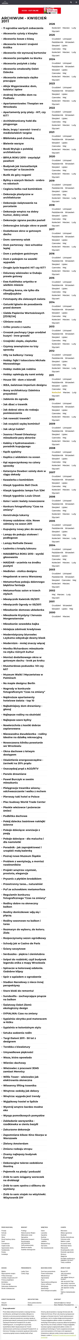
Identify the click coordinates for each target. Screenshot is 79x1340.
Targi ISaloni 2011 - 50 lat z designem (19, 1040)
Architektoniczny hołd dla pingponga (19, 122)
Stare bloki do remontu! (18, 990)
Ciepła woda (5, 1246)
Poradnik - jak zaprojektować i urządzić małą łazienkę (22, 849)
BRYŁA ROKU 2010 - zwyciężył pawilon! (21, 159)
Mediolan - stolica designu (20, 571)
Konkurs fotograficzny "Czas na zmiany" (23, 508)
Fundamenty (5, 1250)
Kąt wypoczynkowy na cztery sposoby (21, 464)
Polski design (6, 1284)
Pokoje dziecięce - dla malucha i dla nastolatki (23, 840)
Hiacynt (3, 1303)
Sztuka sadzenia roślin (17, 1032)
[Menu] (76, 2)
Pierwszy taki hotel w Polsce (21, 796)
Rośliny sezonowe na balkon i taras (22, 922)
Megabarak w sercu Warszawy (22, 576)
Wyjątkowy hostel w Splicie (20, 1101)
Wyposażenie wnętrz (8, 1273)
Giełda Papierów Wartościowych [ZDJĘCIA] (23, 315)
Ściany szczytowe (14, 948)
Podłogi (23, 1231)
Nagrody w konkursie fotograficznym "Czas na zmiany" (24, 690)
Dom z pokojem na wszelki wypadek (20, 261)
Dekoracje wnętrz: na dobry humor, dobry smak (20, 213)
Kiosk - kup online (39, 11)
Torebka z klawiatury (16, 1046)
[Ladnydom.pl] (5, 2)
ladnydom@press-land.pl (62, 1303)
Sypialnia (44, 1235)
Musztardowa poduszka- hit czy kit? (23, 667)
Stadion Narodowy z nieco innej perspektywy (23, 984)
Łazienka (44, 1233)
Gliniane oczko (12, 321)
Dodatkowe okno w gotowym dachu (22, 232)
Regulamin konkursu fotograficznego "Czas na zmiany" (24, 896)
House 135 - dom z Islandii (19, 379)
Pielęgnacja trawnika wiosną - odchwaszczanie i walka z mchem (24, 790)
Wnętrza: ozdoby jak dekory (21, 1090)
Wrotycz (63, 1254)
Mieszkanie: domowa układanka (23, 609)
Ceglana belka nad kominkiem (22, 188)
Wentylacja (44, 1286)
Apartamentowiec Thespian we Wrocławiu (23, 105)
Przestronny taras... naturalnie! (23, 884)
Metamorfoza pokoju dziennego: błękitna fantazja (24, 583)
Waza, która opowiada (17, 1057)
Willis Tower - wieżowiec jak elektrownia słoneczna (21, 1078)
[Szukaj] (71, 2)
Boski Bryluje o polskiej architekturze (18, 150)
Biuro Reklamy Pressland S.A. (64, 1305)
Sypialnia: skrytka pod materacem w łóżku (25, 1020)
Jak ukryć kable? (14, 429)
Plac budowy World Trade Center (24, 802)
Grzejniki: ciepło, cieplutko (20, 341)
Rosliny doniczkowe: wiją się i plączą (21, 914)
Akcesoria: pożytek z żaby (19, 63)
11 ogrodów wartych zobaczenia (23, 28)
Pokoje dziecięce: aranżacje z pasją (21, 832)
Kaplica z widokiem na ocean (21, 457)
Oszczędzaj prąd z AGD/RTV (20, 768)
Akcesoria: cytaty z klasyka (20, 33)
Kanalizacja (44, 1288)
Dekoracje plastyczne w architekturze (18, 196)
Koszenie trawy (66, 1244)
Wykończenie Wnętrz (28, 1233)
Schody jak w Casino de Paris (21, 943)
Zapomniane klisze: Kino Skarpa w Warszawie (25, 1136)
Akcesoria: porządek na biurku (22, 58)
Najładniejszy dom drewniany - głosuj (22, 708)
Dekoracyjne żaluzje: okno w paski (25, 225)
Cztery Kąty (25, 1273)
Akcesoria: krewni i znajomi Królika (20, 46)
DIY (62, 1290)
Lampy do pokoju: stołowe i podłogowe (20, 536)
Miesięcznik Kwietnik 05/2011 (21, 599)
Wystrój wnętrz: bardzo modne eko (23, 1108)
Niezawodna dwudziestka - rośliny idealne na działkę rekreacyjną (25, 736)
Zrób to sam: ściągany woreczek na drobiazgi (23, 1179)
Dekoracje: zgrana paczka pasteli (24, 220)
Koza (42, 1280)
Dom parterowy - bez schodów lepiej (22, 247)
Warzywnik (64, 1248)
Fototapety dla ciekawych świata (24, 299)
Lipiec (65, 45)
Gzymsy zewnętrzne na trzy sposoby (20, 348)
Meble (3, 1271)
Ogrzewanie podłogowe (49, 1282)
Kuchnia (43, 1237)
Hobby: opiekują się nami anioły (23, 374)
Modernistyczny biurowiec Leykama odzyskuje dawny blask (24, 636)
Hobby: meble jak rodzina (19, 369)
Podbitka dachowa (15, 816)
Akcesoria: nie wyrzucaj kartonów (24, 52)
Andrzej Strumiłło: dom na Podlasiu (19, 96)
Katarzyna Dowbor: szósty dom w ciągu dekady (24, 473)
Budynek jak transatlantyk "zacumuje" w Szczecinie (20, 168)
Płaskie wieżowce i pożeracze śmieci (22, 809)
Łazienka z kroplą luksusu (19, 548)
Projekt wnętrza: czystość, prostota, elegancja (20, 872)
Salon (43, 1231)
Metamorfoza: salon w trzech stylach (21, 592)
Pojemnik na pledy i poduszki (22, 1171)
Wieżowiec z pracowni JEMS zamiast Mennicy (21, 1070)
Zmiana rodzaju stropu (17, 1148)
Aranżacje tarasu (66, 1246)
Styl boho (44, 1246)
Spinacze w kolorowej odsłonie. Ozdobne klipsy (23, 970)
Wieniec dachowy (14, 1062)
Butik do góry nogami (17, 174)
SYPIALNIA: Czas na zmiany (20, 1013)
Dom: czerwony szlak (16, 239)
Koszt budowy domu (8, 1239)
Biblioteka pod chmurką (18, 138)
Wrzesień (69, 42)
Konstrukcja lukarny (16, 515)
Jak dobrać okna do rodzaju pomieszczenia (21, 411)
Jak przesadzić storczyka (66, 1274)
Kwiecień (56, 28)
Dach (3, 1241)
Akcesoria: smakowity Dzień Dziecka (21, 70)
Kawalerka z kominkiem (18, 479)
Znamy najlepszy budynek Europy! (20, 1156)
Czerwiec (56, 49)
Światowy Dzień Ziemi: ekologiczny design (17, 1006)
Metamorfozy (45, 1244)
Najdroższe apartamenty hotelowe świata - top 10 (19, 699)
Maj (64, 49)
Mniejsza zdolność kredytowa (22, 629)
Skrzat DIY (64, 1271)
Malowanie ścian (26, 1235)
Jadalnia (44, 1241)
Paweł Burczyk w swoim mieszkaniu (18, 781)
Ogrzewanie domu (7, 1248)
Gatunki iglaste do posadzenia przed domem (22, 306)
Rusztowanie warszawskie (25, 1242)
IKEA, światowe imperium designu (25, 385)
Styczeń (56, 31)
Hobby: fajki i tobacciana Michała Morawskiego (24, 362)
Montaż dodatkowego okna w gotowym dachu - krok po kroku (24, 659)
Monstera (64, 1231)
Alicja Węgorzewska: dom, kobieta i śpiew (20, 88)
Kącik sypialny (12, 451)
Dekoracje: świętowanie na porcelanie (20, 204)
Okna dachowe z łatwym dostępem (19, 753)
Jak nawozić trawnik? (17, 418)
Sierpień (56, 45)
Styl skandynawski (47, 1248)
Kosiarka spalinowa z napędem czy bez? (68, 1259)
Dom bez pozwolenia (48, 1271)
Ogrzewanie (45, 1278)
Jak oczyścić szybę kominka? (21, 423)
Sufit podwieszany (27, 1245)
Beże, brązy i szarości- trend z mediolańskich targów (22, 131)
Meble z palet (65, 1241)
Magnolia (64, 1256)
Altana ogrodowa (66, 1233)
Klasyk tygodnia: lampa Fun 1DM (24, 490)
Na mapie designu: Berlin (19, 683)
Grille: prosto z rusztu (17, 327)
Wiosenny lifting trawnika (19, 1085)
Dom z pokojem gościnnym (20, 253)
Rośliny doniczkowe (67, 1237)
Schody (3, 1233)
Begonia (4, 1305)
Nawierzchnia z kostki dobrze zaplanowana (22, 727)
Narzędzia (24, 1237)
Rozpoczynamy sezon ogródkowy (24, 938)
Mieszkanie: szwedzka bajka (21, 623)
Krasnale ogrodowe (67, 1252)
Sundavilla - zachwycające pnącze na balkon (24, 998)
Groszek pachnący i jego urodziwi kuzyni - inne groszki (24, 334)
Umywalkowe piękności (18, 1052)
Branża (30, 1305)
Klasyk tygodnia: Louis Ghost (21, 495)
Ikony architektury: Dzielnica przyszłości (21, 392)
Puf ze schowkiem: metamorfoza (24, 889)
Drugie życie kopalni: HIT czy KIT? (24, 267)
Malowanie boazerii (27, 1239)
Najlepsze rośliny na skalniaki (22, 714)
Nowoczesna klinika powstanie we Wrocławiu (23, 744)
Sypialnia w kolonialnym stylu (22, 1027)
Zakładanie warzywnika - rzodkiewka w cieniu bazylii (20, 1122)
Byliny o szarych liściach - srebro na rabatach (23, 182)
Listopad (67, 39)
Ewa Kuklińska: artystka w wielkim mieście (20, 283)
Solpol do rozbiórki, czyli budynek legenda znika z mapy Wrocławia (24, 961)
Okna (3, 1237)
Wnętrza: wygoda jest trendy (21, 1096)
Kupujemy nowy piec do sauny (22, 529)
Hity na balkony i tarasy (18, 355)
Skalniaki (64, 1235)
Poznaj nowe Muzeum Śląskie (22, 856)
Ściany (3, 1252)
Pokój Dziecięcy (6, 1276)
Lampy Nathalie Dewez (18, 543)
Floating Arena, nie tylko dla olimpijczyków (21, 292)
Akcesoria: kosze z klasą (18, 38)
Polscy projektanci (7, 1280)
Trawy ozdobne (66, 1262)
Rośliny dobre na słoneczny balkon (20, 905)
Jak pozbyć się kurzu (68, 1283)
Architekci (4, 1282)
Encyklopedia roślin (67, 1250)
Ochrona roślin (65, 1239)
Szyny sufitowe (46, 1284)
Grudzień (56, 39)
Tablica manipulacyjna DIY (68, 1293)
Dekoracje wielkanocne (9, 1286)
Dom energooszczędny (49, 1290)
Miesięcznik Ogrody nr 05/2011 (22, 604)
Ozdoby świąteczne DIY (9, 1278)
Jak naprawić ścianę (67, 1288)
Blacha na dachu (26, 1247)
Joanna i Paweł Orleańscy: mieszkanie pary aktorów (19, 436)
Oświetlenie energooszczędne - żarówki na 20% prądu (23, 762)
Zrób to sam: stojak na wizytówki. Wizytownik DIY (24, 1196)
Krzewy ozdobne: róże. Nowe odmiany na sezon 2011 (21, 522)
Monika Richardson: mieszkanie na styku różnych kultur (23, 650)
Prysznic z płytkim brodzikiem (22, 878)
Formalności (5, 1244)
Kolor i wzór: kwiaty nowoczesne (24, 501)
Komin (3, 1235)
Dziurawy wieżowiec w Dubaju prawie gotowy (22, 275)
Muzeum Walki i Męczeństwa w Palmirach (23, 676)
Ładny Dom (25, 1271)
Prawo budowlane (47, 1273)
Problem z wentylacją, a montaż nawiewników (23, 863)
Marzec (66, 28)
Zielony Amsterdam (15, 1143)
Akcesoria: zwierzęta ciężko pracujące (20, 79)
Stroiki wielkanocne (7, 1288)
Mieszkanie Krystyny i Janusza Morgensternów (22, 617)
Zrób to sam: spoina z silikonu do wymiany (24, 1187)
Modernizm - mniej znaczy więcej (24, 643)
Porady (3, 1231)
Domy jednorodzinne (34, 1303)
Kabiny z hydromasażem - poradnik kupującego (19, 445)
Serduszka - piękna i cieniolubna (24, 954)
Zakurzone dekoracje (16, 1129)
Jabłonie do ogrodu (15, 399)
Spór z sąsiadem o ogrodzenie (22, 976)
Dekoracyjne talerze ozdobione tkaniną (23, 1164)
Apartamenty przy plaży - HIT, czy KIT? (24, 114)
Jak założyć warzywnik (68, 1286)
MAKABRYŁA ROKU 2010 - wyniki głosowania (23, 555)
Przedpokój (45, 1239)
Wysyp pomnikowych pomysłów (24, 1115)
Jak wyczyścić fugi (67, 1281)
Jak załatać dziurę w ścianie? (67, 1278)
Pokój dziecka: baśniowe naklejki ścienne (24, 823)
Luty (74, 28)
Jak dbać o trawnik (15, 404)
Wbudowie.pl (45, 1276)
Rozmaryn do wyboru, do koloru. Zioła (24, 931)
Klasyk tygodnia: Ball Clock (20, 485)
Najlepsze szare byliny (17, 720)
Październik (57, 42)
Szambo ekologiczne (28, 1250)
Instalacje (4, 1254)
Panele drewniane (14, 774)
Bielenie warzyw (13, 143)
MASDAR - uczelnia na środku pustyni (22, 564)
